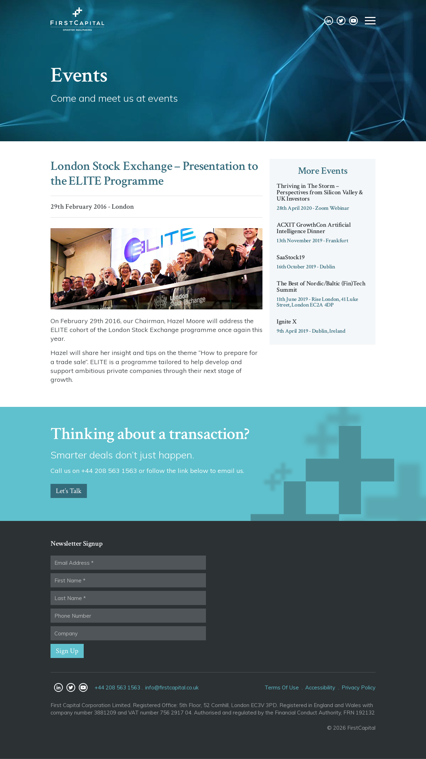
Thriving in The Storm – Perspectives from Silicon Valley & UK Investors (320, 192)
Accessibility (320, 687)
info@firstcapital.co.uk (172, 687)
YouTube (353, 22)
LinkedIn (328, 22)
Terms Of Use (282, 687)
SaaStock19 (290, 257)
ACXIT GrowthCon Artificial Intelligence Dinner (314, 228)
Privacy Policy (358, 687)
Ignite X (287, 322)
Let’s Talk (69, 491)
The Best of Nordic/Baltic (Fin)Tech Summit (321, 286)
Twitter (341, 22)
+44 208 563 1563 (117, 687)
